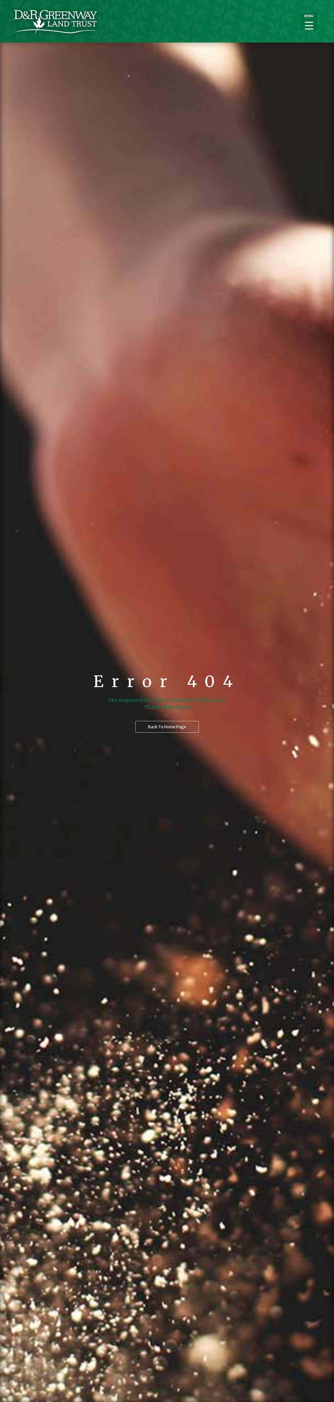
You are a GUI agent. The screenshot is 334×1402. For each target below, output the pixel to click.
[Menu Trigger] (309, 21)
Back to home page (167, 726)
